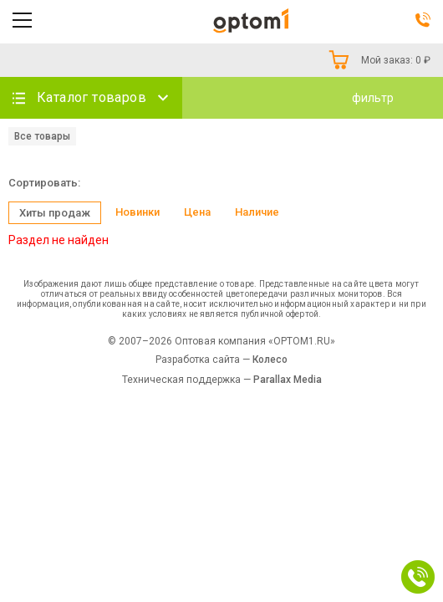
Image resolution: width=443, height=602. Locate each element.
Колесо (270, 359)
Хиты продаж (54, 213)
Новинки (137, 212)
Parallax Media (287, 379)
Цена (197, 212)
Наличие (257, 212)
